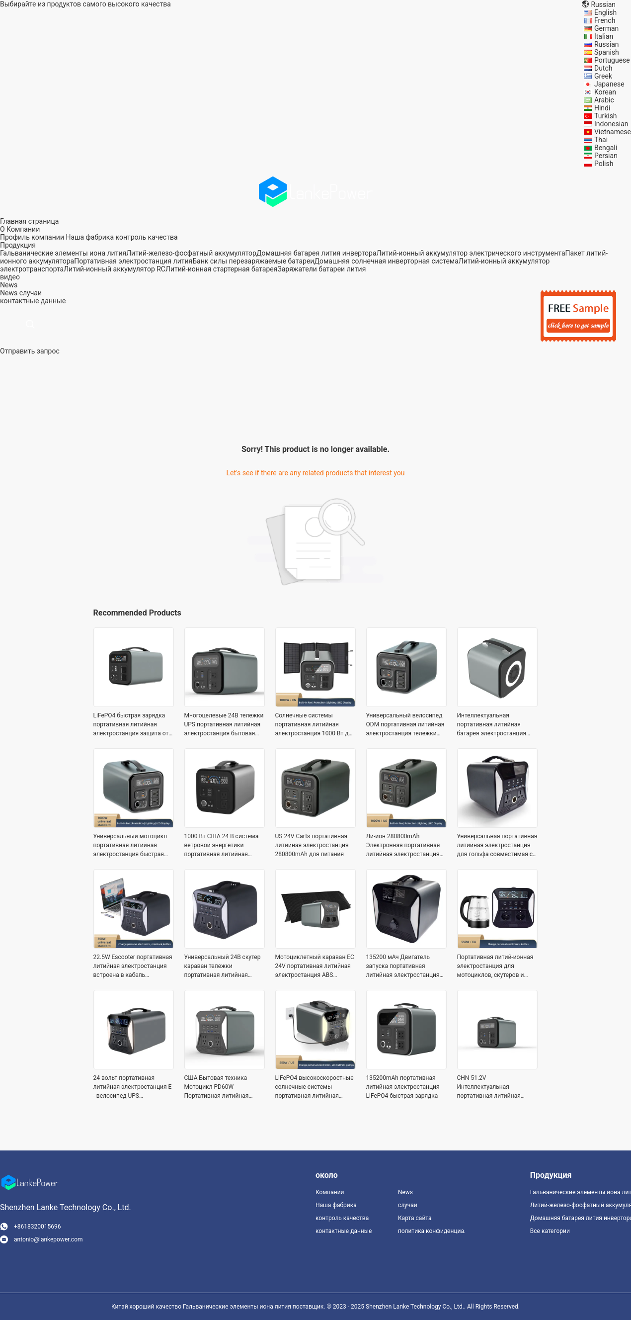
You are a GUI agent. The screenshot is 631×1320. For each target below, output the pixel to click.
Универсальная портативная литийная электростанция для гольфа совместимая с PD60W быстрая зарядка (497, 846)
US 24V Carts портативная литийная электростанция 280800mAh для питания (312, 845)
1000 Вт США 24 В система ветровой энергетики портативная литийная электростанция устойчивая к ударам (223, 846)
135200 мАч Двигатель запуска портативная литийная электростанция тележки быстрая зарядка (403, 966)
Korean (605, 92)
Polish (603, 164)
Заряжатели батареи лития (321, 269)
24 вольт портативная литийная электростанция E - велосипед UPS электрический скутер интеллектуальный (132, 1087)
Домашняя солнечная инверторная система (386, 261)
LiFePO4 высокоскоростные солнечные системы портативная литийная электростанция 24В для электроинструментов (314, 1087)
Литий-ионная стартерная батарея (221, 269)
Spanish (606, 52)
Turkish (605, 116)
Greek (603, 76)
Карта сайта (415, 1218)
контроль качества (146, 237)
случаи (30, 293)
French (604, 20)
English (605, 12)
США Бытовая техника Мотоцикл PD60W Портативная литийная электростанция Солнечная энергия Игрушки (223, 1087)
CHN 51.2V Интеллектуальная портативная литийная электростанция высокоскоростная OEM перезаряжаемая (491, 1087)
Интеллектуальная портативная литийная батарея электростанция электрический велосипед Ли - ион (494, 725)
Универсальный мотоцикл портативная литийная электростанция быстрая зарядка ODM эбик (130, 846)
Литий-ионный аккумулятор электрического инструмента (471, 253)
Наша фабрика (90, 237)
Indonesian (611, 124)
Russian (606, 44)
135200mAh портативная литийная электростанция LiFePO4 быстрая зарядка (403, 1086)
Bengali (605, 148)
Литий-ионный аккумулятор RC (114, 269)
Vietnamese (612, 132)
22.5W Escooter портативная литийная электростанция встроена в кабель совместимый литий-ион (132, 966)
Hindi (602, 108)
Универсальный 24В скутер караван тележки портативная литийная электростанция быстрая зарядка (222, 966)
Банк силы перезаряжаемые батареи (253, 261)
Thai (601, 140)
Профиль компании (32, 237)
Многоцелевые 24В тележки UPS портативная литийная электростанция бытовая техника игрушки (224, 725)
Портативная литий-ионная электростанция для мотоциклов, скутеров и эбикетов (495, 966)
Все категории (550, 1231)
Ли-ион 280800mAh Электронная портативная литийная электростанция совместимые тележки (403, 846)
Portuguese (612, 60)
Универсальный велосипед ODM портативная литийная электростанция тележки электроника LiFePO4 (405, 725)
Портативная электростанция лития (133, 261)
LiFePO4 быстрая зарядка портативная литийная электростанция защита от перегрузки (131, 725)
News (8, 293)
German (606, 28)
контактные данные (344, 1231)
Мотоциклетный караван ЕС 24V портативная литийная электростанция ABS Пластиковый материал (314, 966)
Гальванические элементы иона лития (63, 253)
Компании (330, 1192)
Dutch (603, 68)
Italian (603, 36)
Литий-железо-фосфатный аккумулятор (191, 253)
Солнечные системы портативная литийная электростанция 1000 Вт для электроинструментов (315, 725)
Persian (606, 156)
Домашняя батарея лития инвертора (316, 253)
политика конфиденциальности (431, 1231)
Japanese (609, 84)
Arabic (604, 100)
